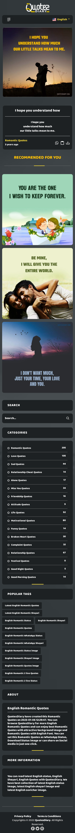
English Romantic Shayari (51, 621)
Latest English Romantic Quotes (22, 605)
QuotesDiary (42, 820)
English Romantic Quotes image (22, 666)
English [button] (60, 19)
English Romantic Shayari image (22, 658)
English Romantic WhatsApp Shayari (24, 643)
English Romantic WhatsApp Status (23, 636)
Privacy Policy (22, 816)
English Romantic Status (18, 621)
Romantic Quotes (16, 140)
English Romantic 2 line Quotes (21, 673)
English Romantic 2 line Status (21, 681)
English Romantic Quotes (18, 628)
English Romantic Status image (21, 651)
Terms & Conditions (49, 816)
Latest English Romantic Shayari (22, 613)
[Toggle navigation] (8, 19)
